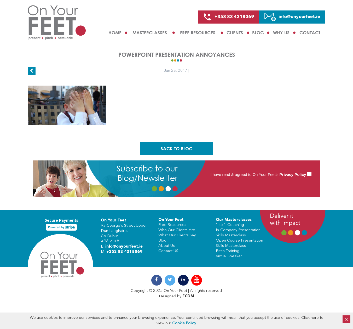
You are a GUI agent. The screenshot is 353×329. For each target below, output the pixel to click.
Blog (258, 32)
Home (114, 32)
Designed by (176, 296)
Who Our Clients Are (176, 230)
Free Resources (197, 32)
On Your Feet (113, 220)
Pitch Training (227, 251)
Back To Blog (176, 148)
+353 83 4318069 (124, 252)
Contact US (168, 251)
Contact (309, 32)
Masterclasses (149, 32)
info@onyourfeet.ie (124, 247)
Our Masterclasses (234, 220)
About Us (166, 246)
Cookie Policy (184, 323)
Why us (281, 32)
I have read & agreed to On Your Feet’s (261, 174)
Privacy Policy (293, 174)
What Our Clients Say (177, 235)
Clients (235, 32)
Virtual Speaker (229, 256)
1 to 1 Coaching (230, 225)
